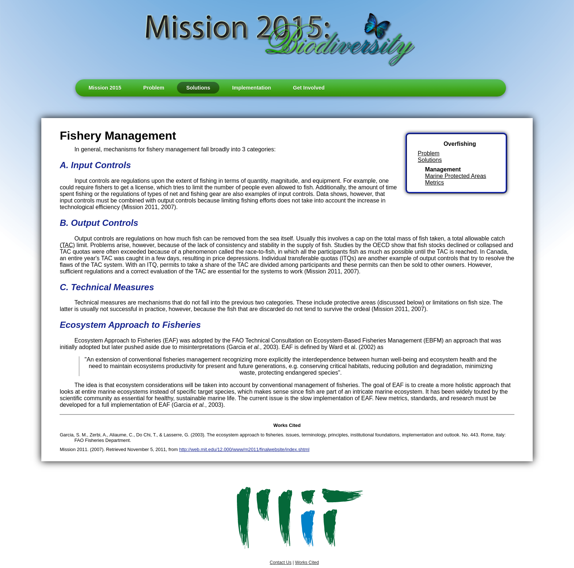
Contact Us (280, 562)
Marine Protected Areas (455, 176)
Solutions (198, 88)
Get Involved (308, 88)
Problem (154, 88)
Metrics (434, 182)
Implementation (251, 88)
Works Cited (307, 562)
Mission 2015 (104, 88)
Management (443, 169)
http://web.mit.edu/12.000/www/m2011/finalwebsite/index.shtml (244, 449)
